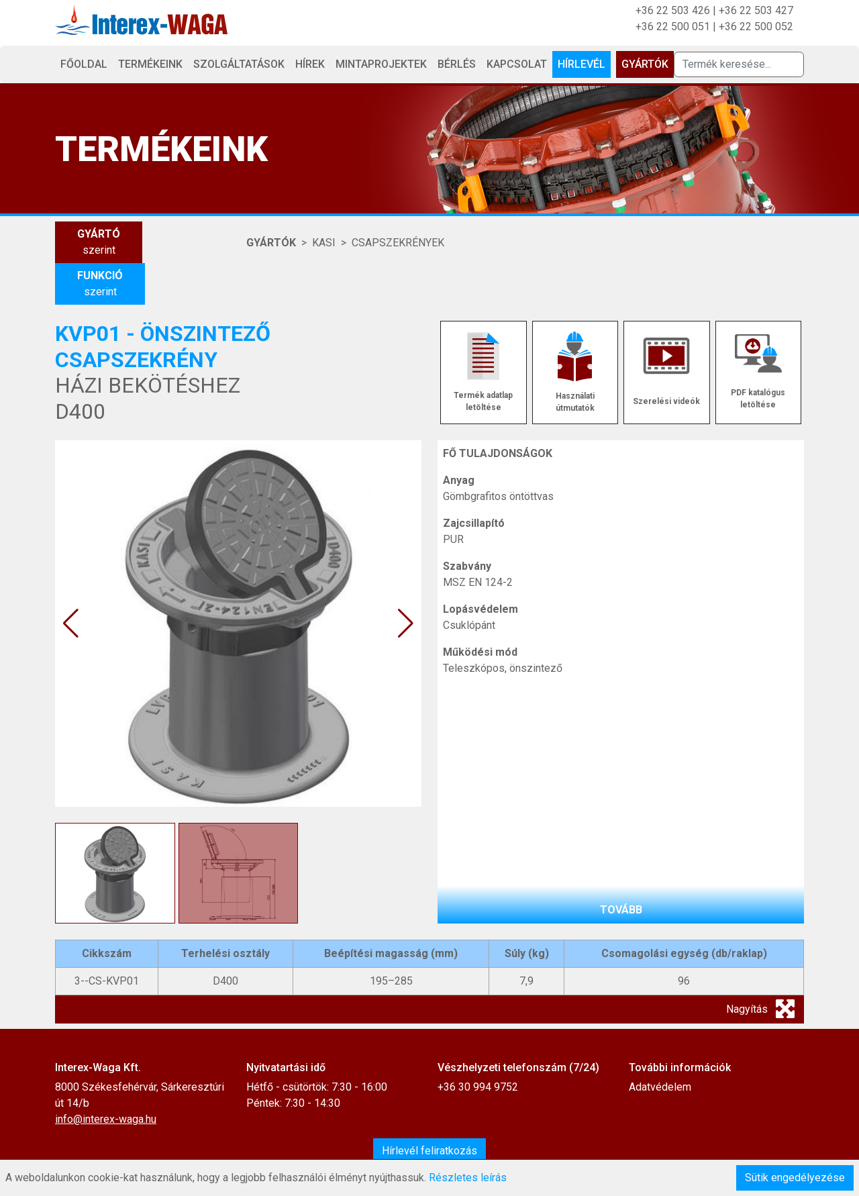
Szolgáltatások (239, 64)
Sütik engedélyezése (795, 1177)
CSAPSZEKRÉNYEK (398, 242)
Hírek (310, 64)
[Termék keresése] (739, 64)
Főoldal (83, 64)
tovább (621, 909)
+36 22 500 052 (756, 26)
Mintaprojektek (381, 64)
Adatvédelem (660, 1087)
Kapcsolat (517, 64)
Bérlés (457, 64)
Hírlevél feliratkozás (429, 1150)
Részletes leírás (468, 1177)
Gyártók (644, 64)
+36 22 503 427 (756, 10)
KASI (324, 242)
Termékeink (150, 64)
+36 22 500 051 (673, 26)
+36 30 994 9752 (478, 1087)
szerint (98, 241)
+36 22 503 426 (673, 10)
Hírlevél (581, 64)
